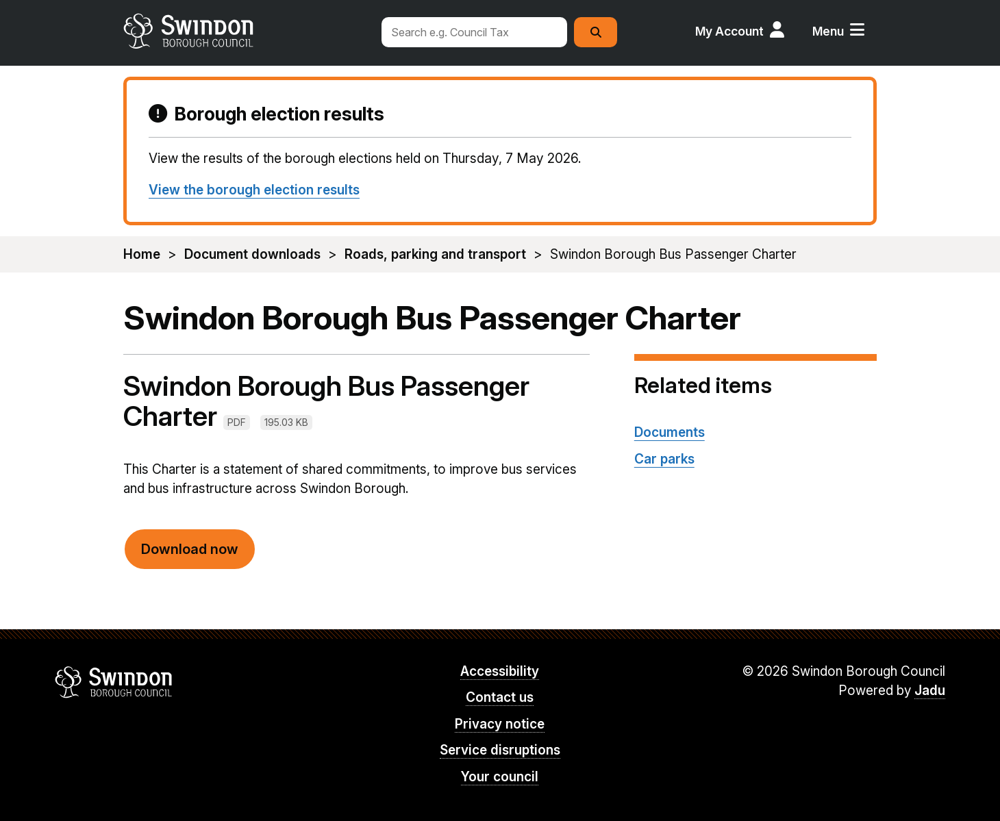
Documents (669, 432)
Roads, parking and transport (435, 254)
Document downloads (252, 254)
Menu (828, 31)
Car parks (664, 459)
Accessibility (499, 671)
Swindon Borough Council (114, 682)
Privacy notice (500, 724)
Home (141, 254)
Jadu (929, 690)
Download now (189, 549)
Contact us (500, 697)
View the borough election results (254, 189)
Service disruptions (500, 750)
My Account (729, 31)
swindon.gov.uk (244, 31)
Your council (499, 777)
